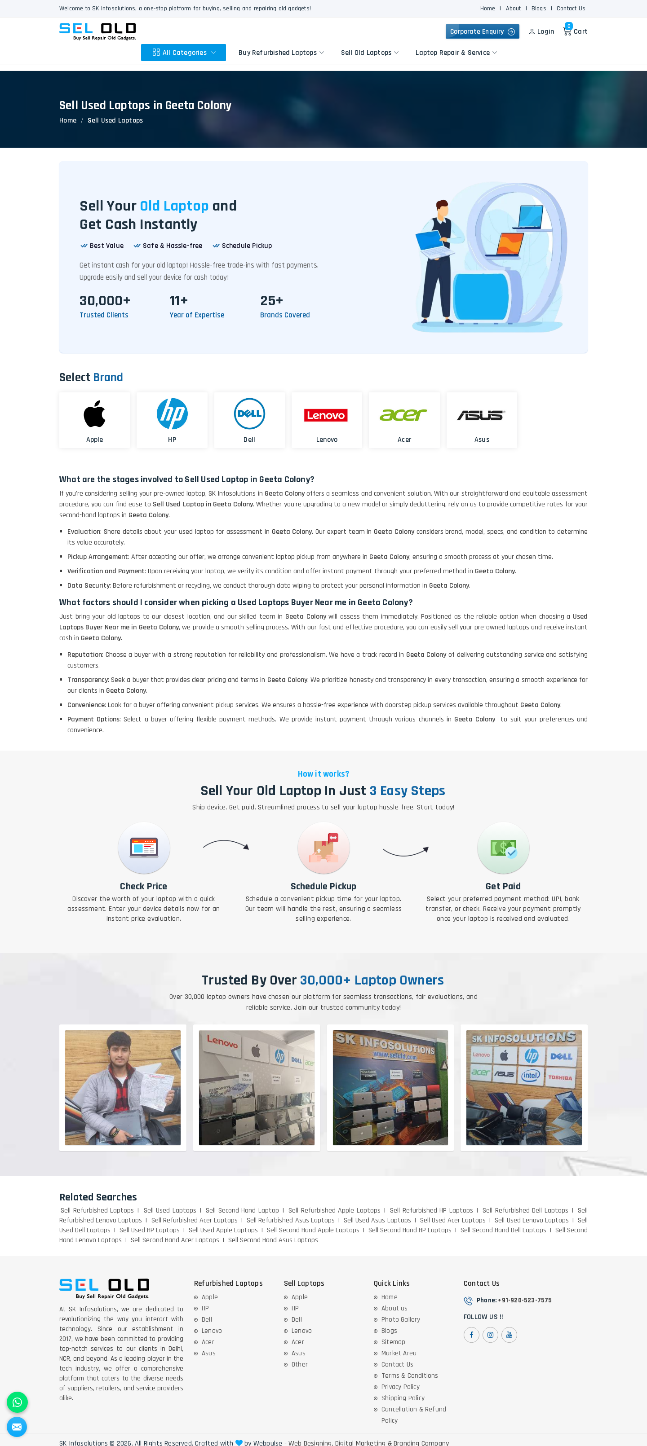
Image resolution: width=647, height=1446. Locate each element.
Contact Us (571, 8)
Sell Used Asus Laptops (377, 1213)
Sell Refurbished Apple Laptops (334, 1204)
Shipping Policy (403, 1391)
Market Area (399, 1346)
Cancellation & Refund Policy (413, 1408)
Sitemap (393, 1335)
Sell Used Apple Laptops (223, 1223)
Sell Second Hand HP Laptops (410, 1223)
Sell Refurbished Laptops (97, 1204)
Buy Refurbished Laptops (283, 52)
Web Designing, (310, 1437)
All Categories (185, 52)
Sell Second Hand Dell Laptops (503, 1223)
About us (394, 1301)
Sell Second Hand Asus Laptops (273, 1233)
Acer (208, 1335)
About (513, 8)
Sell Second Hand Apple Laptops (313, 1223)
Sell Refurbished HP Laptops (431, 1204)
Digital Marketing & (363, 1437)
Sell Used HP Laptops (150, 1223)
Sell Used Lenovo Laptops (532, 1213)
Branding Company (421, 1437)
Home (488, 8)
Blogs (539, 8)
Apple (210, 1290)
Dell (207, 1313)
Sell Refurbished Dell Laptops (525, 1204)
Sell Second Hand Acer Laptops (175, 1233)
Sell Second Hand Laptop (242, 1204)
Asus (209, 1346)
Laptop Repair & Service (458, 52)
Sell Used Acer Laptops (453, 1213)
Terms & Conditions (410, 1369)
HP (205, 1301)
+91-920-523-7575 (525, 1293)
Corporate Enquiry (480, 31)
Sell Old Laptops (371, 52)
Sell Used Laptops (170, 1204)
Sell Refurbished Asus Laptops (291, 1213)
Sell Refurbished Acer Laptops (194, 1213)
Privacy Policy (400, 1380)
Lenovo (212, 1324)
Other (300, 1358)
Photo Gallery (401, 1313)
